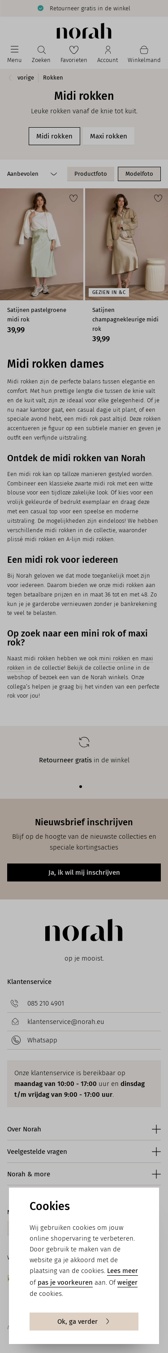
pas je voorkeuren (65, 1282)
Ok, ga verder (84, 1321)
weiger (127, 1282)
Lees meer (122, 1271)
